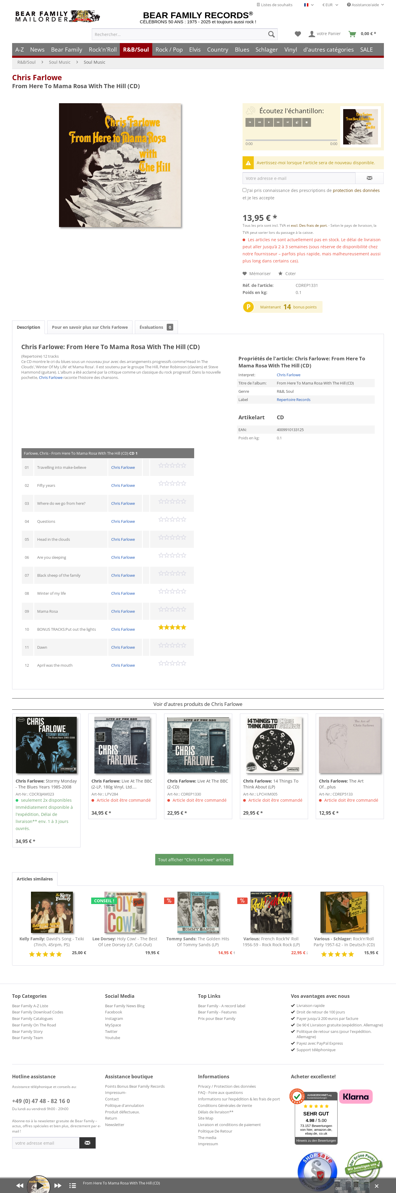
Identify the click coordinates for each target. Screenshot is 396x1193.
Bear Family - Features (217, 1012)
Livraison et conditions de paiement (229, 1124)
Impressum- (115, 1092)
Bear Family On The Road (34, 1025)
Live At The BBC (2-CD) (197, 784)
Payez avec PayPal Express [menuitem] (320, 1043)
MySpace (113, 1025)
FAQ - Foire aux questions (220, 1092)
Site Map (205, 1118)
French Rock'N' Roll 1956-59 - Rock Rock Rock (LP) (271, 941)
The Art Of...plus (341, 784)
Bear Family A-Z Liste (30, 1005)
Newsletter (114, 1124)
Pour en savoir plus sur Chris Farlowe (90, 327)
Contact (112, 1099)
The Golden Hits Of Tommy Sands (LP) (197, 941)
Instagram (114, 1018)
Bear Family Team (27, 1037)
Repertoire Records (293, 399)
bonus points (305, 307)
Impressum (208, 1143)
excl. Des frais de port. (309, 225)
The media (207, 1137)
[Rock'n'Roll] (103, 49)
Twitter (111, 1031)
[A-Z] (19, 49)
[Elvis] (195, 49)
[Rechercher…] (185, 34)
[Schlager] (266, 49)
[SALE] (366, 49)
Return (111, 1118)
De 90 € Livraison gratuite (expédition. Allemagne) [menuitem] (340, 1025)
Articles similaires (35, 879)
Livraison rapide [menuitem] (311, 1005)
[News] (37, 49)
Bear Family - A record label (221, 1005)
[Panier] (363, 34)
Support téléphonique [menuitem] (316, 1049)
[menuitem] (185, 34)
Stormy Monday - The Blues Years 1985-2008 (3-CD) (46, 784)
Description (28, 327)
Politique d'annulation (124, 1105)
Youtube (112, 1037)
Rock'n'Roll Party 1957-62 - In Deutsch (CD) (344, 941)
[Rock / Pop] (169, 49)
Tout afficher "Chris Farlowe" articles (194, 859)
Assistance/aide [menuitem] (363, 4)
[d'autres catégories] (328, 49)
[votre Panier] (325, 34)
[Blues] (242, 49)
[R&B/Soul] (136, 49)
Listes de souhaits (274, 4)
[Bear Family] (67, 49)
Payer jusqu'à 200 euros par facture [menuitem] (327, 1018)
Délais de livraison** (215, 1112)
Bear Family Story (27, 1031)
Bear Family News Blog (125, 1005)
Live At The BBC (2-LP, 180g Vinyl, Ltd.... (121, 784)
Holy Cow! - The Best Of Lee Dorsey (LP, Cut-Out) (124, 941)
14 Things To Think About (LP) (270, 784)
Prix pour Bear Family (216, 1018)
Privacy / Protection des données (227, 1086)
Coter (287, 273)
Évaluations (156, 327)
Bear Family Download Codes (37, 1012)
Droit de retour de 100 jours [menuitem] (321, 1012)
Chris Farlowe (37, 77)
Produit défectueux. (122, 1112)
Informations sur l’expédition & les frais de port (239, 1099)
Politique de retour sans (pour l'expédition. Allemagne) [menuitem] (334, 1034)
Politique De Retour (215, 1131)
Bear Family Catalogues (32, 1018)
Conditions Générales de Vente (225, 1105)
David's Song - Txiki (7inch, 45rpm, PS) (51, 941)
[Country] (218, 49)
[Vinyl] (290, 49)
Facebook (113, 1012)
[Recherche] (271, 34)
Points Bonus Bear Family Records (135, 1086)
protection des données (356, 190)
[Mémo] (298, 34)
